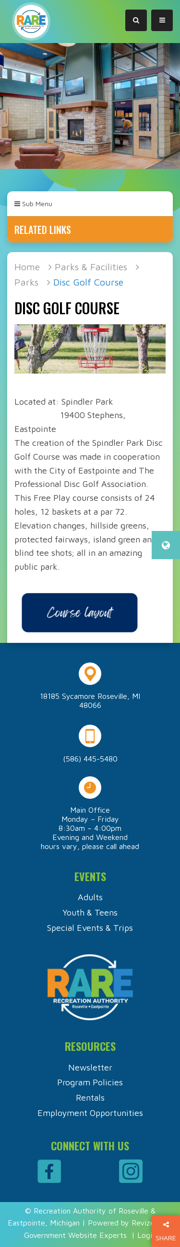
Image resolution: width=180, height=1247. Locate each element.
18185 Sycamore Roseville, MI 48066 (90, 700)
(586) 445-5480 (90, 758)
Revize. (144, 1222)
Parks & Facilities (91, 266)
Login (146, 1235)
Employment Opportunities (90, 1113)
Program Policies (90, 1082)
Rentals (90, 1098)
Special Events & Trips (90, 928)
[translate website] (166, 545)
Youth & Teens (90, 912)
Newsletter (90, 1067)
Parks (26, 281)
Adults (90, 897)
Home (27, 266)
